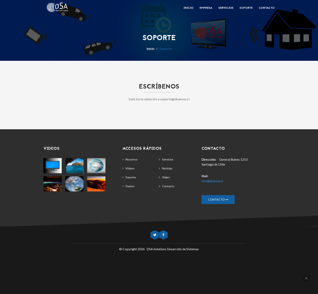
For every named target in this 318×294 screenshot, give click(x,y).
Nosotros (132, 159)
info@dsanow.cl (212, 181)
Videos (130, 168)
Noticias (167, 168)
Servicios (225, 8)
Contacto (267, 8)
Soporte (246, 8)
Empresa (206, 8)
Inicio (188, 8)
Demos (130, 186)
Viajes (166, 177)
